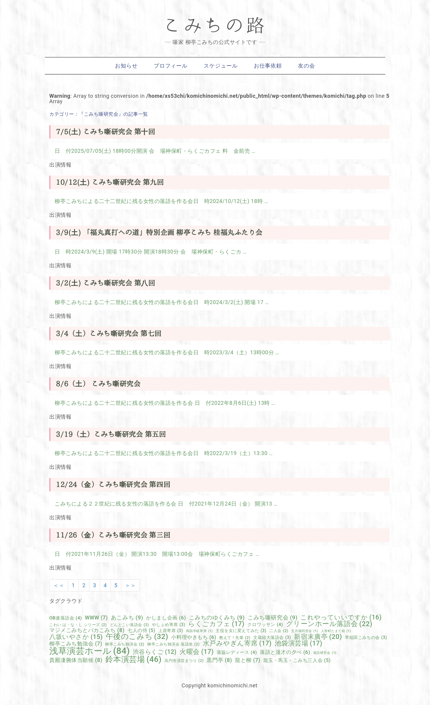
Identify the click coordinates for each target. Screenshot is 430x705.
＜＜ (58, 585)
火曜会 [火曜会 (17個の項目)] (196, 651)
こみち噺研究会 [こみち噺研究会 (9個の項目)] (272, 618)
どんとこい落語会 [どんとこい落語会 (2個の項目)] (129, 625)
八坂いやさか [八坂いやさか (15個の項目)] (76, 637)
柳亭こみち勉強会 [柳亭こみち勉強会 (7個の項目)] (75, 644)
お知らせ (126, 65)
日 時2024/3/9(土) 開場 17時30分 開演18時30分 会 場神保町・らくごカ (149, 251)
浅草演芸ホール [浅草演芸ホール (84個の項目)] (89, 651)
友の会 (306, 65)
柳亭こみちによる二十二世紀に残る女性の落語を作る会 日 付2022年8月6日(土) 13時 (163, 403)
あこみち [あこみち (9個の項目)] (127, 618)
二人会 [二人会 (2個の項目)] (278, 631)
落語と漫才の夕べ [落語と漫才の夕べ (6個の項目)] (285, 652)
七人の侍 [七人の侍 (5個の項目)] (141, 630)
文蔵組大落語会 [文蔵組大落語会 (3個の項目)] (272, 637)
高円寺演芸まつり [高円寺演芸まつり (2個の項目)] (184, 661)
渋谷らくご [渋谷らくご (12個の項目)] (154, 652)
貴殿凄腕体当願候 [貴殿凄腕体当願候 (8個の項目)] (75, 660)
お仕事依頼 (268, 65)
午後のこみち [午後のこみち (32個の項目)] (137, 636)
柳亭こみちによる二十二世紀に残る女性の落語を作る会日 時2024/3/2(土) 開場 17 (160, 302)
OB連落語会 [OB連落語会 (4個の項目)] (65, 618)
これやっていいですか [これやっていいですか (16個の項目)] (341, 617)
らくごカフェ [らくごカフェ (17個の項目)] (216, 624)
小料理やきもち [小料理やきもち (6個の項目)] (193, 637)
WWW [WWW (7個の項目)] (96, 618)
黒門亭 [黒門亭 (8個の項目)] (219, 660)
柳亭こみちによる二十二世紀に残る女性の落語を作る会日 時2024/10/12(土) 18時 (159, 201)
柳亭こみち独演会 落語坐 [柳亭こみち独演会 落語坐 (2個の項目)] (173, 644)
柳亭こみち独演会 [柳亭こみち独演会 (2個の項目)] (124, 644)
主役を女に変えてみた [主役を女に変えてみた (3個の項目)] (241, 630)
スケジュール (220, 65)
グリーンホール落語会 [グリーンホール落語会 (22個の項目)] (329, 624)
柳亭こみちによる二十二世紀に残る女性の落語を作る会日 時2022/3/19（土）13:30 (162, 453)
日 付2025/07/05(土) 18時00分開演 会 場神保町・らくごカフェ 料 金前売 (153, 151)
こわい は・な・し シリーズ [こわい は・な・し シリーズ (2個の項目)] (78, 625)
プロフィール (171, 65)
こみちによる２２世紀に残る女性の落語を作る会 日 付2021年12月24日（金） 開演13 (164, 503)
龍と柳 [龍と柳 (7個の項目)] (247, 660)
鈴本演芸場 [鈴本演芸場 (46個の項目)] (133, 659)
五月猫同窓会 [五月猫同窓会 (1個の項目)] (304, 631)
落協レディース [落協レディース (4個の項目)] (237, 652)
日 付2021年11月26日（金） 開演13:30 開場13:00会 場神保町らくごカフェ (155, 554)
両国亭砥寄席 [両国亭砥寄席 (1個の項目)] (199, 631)
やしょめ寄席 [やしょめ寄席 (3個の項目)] (168, 624)
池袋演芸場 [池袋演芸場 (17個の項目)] (298, 643)
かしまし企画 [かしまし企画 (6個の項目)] (166, 617)
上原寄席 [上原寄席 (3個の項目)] (170, 630)
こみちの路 (215, 25)
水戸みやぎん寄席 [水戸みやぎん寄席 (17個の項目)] (237, 643)
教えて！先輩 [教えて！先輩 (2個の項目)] (234, 638)
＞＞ (130, 585)
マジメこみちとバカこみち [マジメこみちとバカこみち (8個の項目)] (87, 630)
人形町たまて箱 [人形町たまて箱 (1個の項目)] (336, 631)
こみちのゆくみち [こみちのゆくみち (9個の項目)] (217, 618)
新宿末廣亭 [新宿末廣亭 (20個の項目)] (318, 636)
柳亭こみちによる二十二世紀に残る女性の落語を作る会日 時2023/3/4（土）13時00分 (165, 352)
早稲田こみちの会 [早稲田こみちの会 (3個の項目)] (366, 637)
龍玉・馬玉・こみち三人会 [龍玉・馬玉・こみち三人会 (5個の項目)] (297, 660)
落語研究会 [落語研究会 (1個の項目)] (325, 653)
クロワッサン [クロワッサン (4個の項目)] (265, 624)
